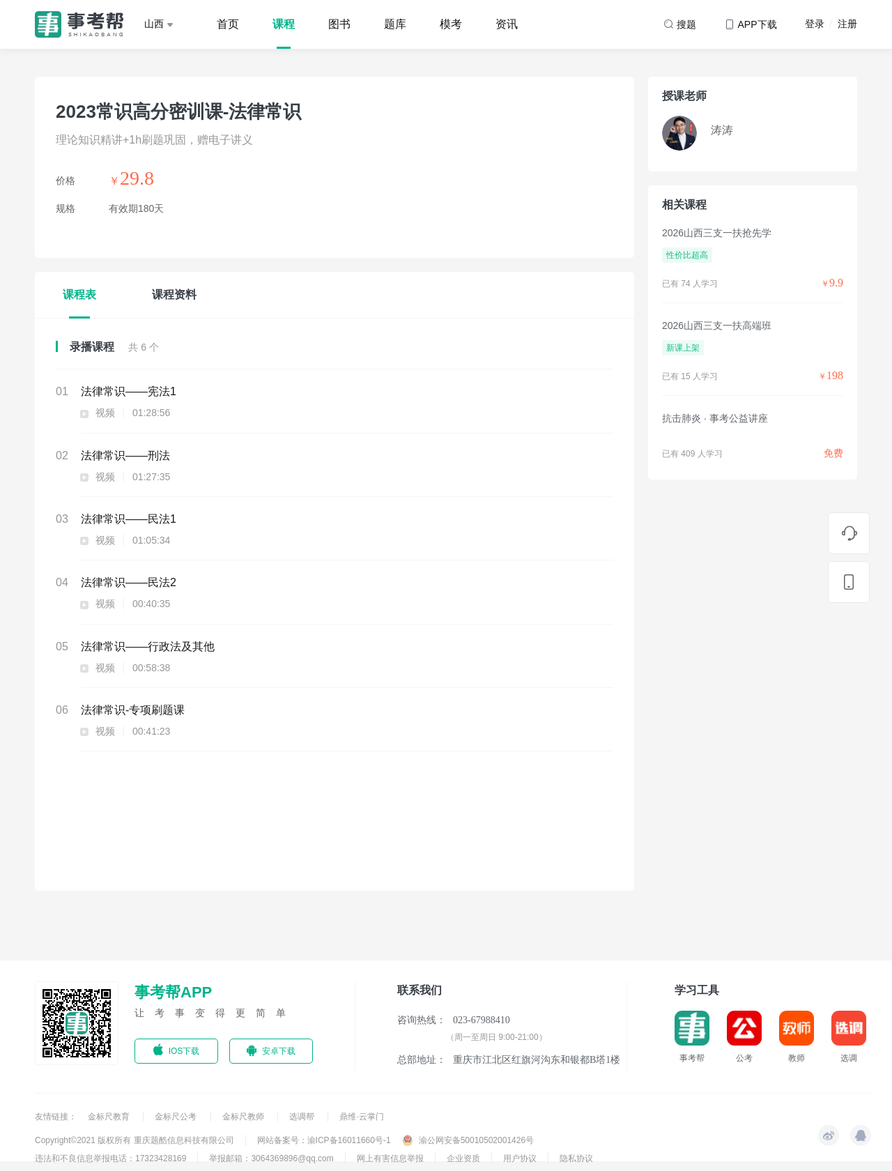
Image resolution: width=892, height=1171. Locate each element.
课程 (283, 24)
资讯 (506, 24)
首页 (228, 24)
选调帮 (302, 1117)
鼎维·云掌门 (361, 1117)
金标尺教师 (244, 1117)
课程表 (79, 294)
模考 (451, 24)
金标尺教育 (110, 1117)
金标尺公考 (177, 1117)
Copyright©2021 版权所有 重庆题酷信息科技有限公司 (134, 1140)
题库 (395, 24)
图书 (339, 24)
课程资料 (174, 294)
